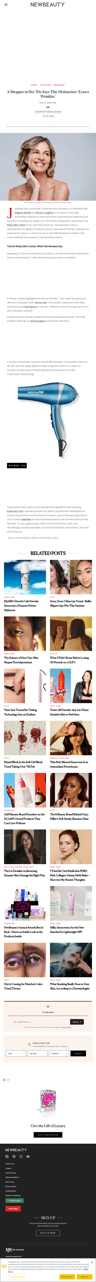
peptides (26, 519)
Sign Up (77, 1022)
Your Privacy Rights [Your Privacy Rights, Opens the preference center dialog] (17, 1277)
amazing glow (38, 320)
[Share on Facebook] (4, 1080)
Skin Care (45, 85)
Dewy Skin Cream (16, 224)
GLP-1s (53, 654)
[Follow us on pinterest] (14, 1156)
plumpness (31, 306)
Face (52, 597)
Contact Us (10, 1164)
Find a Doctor (11, 1173)
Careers (8, 1168)
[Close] (92, 1262)
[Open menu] (6, 5)
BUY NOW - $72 (17, 465)
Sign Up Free (48, 1233)
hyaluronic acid (15, 511)
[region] (48, 1270)
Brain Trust (10, 1182)
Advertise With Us (12, 1177)
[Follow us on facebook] (7, 1156)
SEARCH (78, 1053)
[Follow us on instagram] (21, 1156)
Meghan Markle (23, 212)
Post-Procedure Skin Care (19, 867)
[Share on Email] (8, 1080)
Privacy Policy (11, 1186)
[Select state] (16, 1053)
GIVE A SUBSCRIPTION (48, 1135)
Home (34, 85)
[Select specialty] (38, 1053)
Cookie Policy (11, 1191)
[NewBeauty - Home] (48, 5)
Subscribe (13, 1209)
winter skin (41, 302)
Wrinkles (59, 85)
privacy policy (66, 1027)
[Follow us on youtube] (28, 1156)
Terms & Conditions (13, 1195)
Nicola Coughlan (45, 212)
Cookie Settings (14, 1201)
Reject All (84, 1277)
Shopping (9, 810)
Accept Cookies (67, 1277)
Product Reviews (59, 758)
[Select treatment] (59, 1053)
